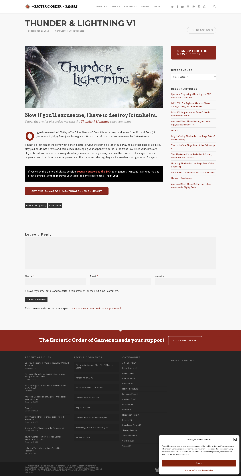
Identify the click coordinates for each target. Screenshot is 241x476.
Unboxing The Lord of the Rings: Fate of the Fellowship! (43, 449)
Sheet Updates (76, 30)
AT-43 (91, 377)
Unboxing (126, 441)
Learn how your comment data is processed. (96, 308)
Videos (125, 446)
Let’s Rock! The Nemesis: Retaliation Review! (193, 172)
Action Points (128, 363)
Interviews (126, 404)
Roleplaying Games (130, 425)
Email (94, 276)
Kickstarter (126, 410)
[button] (234, 439)
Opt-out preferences (193, 470)
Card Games (61, 30)
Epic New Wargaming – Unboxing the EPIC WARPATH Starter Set (47, 364)
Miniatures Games (129, 415)
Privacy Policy (207, 470)
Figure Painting (128, 389)
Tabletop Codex (129, 435)
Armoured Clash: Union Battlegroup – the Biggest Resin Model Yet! (45, 398)
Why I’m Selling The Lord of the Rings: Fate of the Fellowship (45, 418)
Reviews (125, 420)
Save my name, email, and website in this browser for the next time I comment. (73, 291)
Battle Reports (128, 368)
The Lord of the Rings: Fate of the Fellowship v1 (44, 428)
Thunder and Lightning (36, 205)
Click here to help (185, 341)
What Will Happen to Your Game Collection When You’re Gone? (45, 386)
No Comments (201, 30)
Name (29, 276)
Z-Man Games (55, 205)
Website (159, 276)
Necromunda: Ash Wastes (92, 387)
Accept (199, 463)
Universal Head (82, 397)
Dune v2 (175, 130)
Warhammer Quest (99, 417)
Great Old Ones (128, 399)
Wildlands (95, 397)
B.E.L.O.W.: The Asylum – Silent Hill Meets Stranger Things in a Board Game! (45, 375)
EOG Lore (126, 383)
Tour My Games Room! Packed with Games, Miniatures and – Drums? (43, 438)
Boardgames (127, 373)
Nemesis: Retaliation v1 (182, 178)
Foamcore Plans (129, 394)
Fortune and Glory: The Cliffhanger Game (94, 366)
